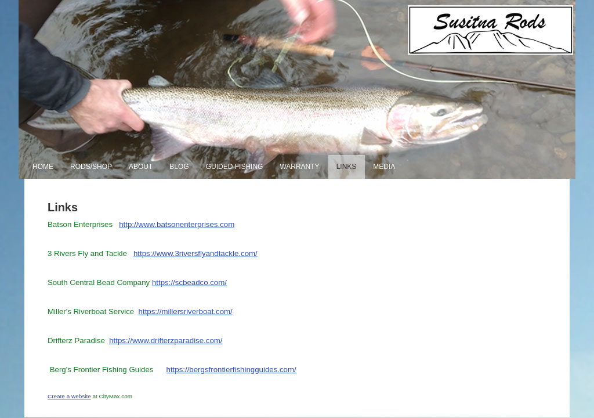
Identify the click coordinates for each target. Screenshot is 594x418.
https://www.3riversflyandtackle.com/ (195, 253)
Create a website (69, 396)
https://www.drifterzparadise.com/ (165, 340)
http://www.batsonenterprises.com (176, 224)
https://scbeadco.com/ (189, 282)
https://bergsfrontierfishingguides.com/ (231, 369)
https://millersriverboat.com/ (186, 311)
